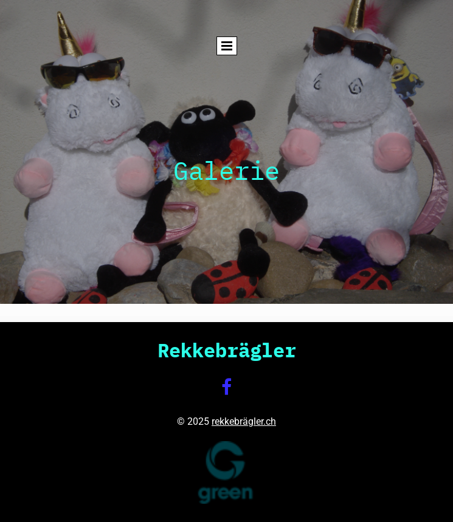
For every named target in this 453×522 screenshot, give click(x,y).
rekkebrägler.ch (244, 421)
